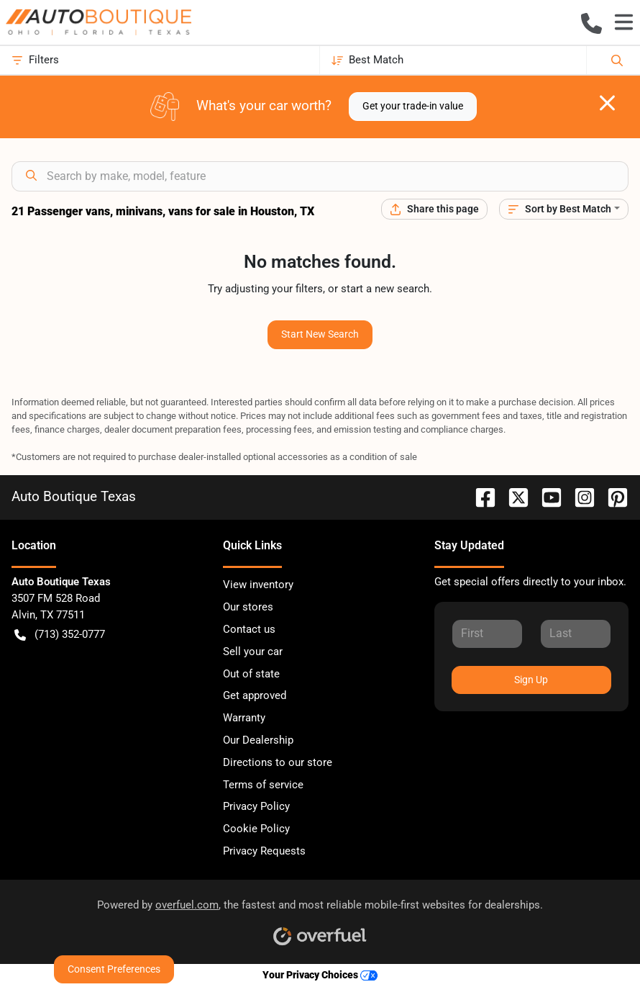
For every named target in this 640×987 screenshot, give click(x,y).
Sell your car (253, 651)
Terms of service (263, 784)
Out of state (251, 673)
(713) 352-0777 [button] (59, 634)
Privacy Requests (264, 850)
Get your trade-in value (412, 106)
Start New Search (320, 334)
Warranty (244, 717)
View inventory (258, 584)
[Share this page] (434, 209)
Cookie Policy (256, 828)
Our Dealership (258, 740)
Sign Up (531, 679)
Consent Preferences (114, 969)
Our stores (248, 606)
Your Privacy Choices (320, 975)
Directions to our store (277, 762)
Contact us (249, 629)
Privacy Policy (256, 806)
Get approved (254, 695)
